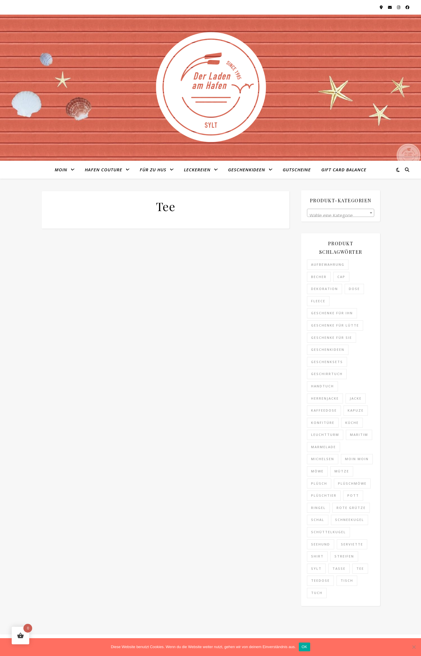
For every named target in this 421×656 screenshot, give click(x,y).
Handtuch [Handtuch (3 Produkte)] (322, 386)
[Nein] (414, 647)
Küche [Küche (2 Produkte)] (352, 422)
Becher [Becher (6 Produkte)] (319, 277)
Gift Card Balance (343, 169)
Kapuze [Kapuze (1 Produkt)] (356, 410)
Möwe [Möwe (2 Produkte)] (317, 471)
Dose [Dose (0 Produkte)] (354, 288)
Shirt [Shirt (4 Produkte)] (317, 556)
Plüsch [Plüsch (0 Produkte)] (319, 483)
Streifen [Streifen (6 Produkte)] (344, 556)
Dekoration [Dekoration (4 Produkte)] (324, 288)
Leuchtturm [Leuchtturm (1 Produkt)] (325, 434)
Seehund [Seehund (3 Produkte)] (320, 544)
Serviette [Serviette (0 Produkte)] (352, 544)
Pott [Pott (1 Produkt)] (353, 495)
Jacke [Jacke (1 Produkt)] (356, 398)
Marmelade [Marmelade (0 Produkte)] (323, 447)
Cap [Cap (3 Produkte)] (341, 277)
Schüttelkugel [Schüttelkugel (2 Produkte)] (328, 532)
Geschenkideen (246, 169)
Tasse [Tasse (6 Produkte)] (339, 568)
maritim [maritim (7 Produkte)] (359, 434)
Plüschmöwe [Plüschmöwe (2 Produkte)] (352, 483)
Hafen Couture (103, 169)
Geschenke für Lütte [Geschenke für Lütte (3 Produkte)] (335, 325)
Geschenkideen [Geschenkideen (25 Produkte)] (327, 349)
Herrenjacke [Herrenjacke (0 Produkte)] (325, 398)
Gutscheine (297, 169)
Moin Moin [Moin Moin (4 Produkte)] (357, 459)
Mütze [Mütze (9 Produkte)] (341, 471)
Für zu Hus (153, 169)
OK (304, 647)
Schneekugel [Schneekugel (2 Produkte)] (349, 519)
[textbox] (340, 215)
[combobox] (340, 213)
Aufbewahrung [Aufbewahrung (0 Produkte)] (327, 264)
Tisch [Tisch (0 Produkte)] (347, 580)
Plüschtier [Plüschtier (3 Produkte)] (324, 495)
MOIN (61, 169)
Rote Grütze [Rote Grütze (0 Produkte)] (351, 507)
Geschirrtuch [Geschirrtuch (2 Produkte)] (327, 374)
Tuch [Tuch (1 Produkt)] (316, 593)
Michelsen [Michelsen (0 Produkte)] (322, 459)
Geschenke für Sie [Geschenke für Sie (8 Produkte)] (331, 337)
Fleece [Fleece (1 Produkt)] (318, 301)
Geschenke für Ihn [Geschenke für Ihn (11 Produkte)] (332, 313)
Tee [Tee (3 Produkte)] (360, 568)
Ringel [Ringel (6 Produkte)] (318, 507)
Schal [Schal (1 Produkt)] (317, 519)
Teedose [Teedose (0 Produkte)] (320, 580)
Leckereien (197, 169)
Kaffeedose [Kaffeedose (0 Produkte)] (324, 410)
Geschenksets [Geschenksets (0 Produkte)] (327, 362)
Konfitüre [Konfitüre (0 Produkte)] (322, 422)
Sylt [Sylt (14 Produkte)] (316, 568)
